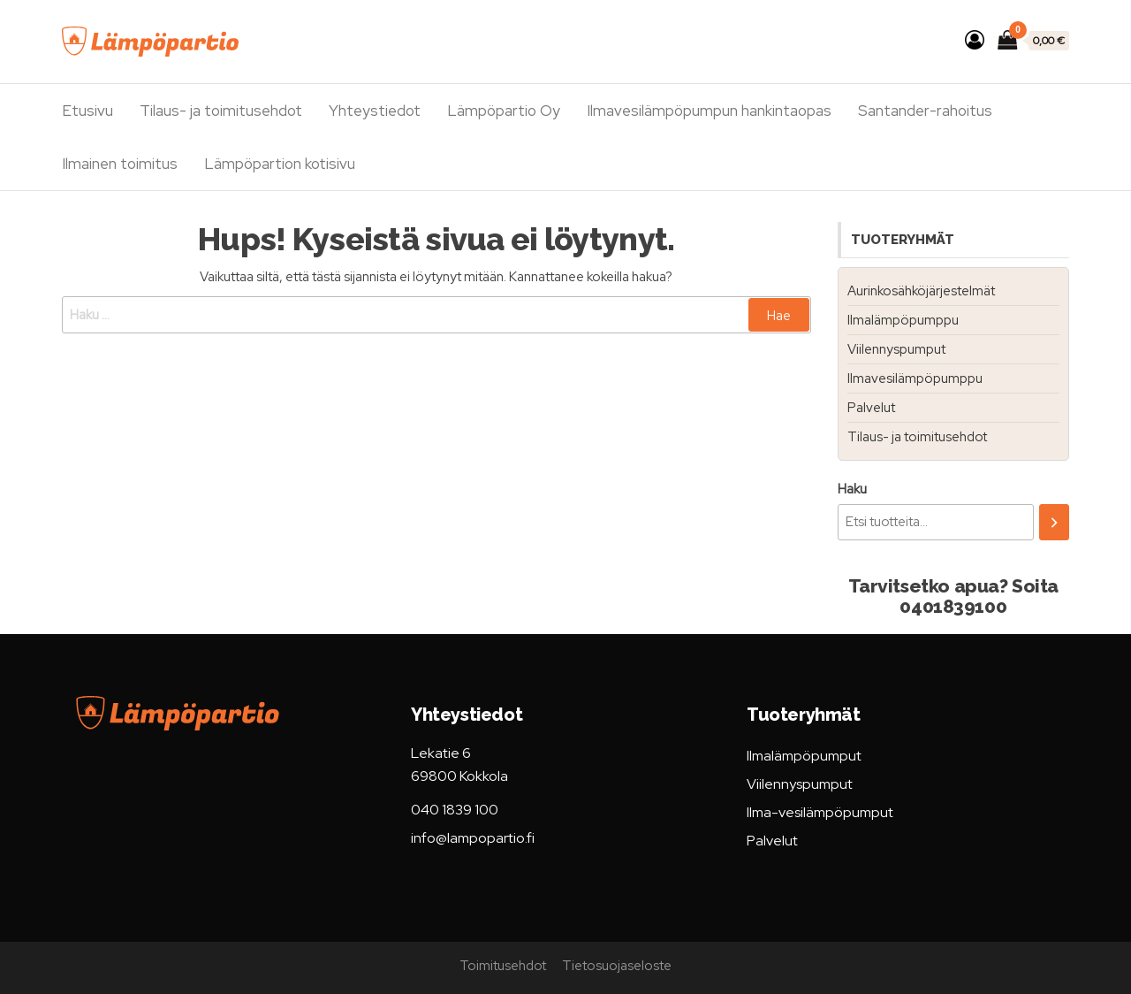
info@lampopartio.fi (473, 838)
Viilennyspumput (896, 349)
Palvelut (871, 408)
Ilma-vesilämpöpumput (820, 812)
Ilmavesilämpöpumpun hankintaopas (709, 110)
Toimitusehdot (502, 966)
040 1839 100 (454, 809)
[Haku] (1054, 522)
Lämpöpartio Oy (503, 110)
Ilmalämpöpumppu (903, 320)
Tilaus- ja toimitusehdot (221, 110)
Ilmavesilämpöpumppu (915, 378)
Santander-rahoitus (925, 110)
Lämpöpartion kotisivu (279, 163)
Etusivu (87, 110)
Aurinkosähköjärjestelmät (921, 291)
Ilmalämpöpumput (804, 755)
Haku (852, 489)
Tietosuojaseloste (617, 966)
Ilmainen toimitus (120, 163)
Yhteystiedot (375, 110)
